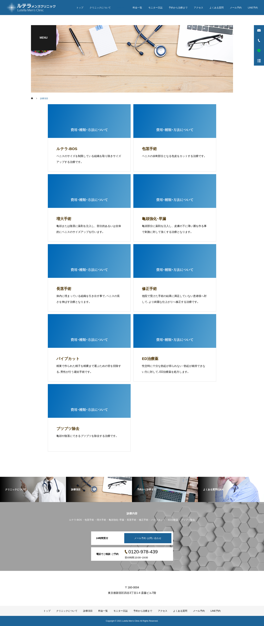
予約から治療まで (178, 7)
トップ (79, 7)
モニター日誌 (155, 7)
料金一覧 (137, 7)
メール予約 (236, 7)
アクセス (198, 7)
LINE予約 (253, 7)
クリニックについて (100, 7)
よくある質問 (216, 7)
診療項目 (121, 7)
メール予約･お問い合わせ (147, 538)
